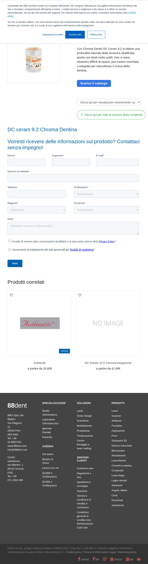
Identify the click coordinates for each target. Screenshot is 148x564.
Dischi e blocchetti (122, 445)
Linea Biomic (119, 460)
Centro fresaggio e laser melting (84, 444)
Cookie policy (74, 552)
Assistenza (118, 505)
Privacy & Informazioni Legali (99, 552)
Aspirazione (118, 430)
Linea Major (118, 475)
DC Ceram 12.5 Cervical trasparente (108, 362)
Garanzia (82, 490)
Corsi (115, 495)
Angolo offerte (119, 490)
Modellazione (84, 425)
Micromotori (118, 450)
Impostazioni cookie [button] (53, 34)
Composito (118, 470)
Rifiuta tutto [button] (96, 34)
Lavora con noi (50, 467)
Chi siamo (47, 454)
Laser (80, 410)
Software (117, 420)
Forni (114, 435)
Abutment (117, 485)
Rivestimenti (118, 455)
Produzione (83, 430)
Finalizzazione (85, 435)
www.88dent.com (17, 445)
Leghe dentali (119, 480)
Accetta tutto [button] (75, 34)
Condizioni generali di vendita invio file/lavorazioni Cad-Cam (85, 520)
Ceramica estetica (122, 465)
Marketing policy (127, 552)
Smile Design (84, 415)
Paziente (47, 437)
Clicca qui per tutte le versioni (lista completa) (112, 114)
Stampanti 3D (119, 440)
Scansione (83, 420)
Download (117, 500)
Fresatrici (117, 425)
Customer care (85, 468)
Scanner (116, 415)
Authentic (40, 362)
